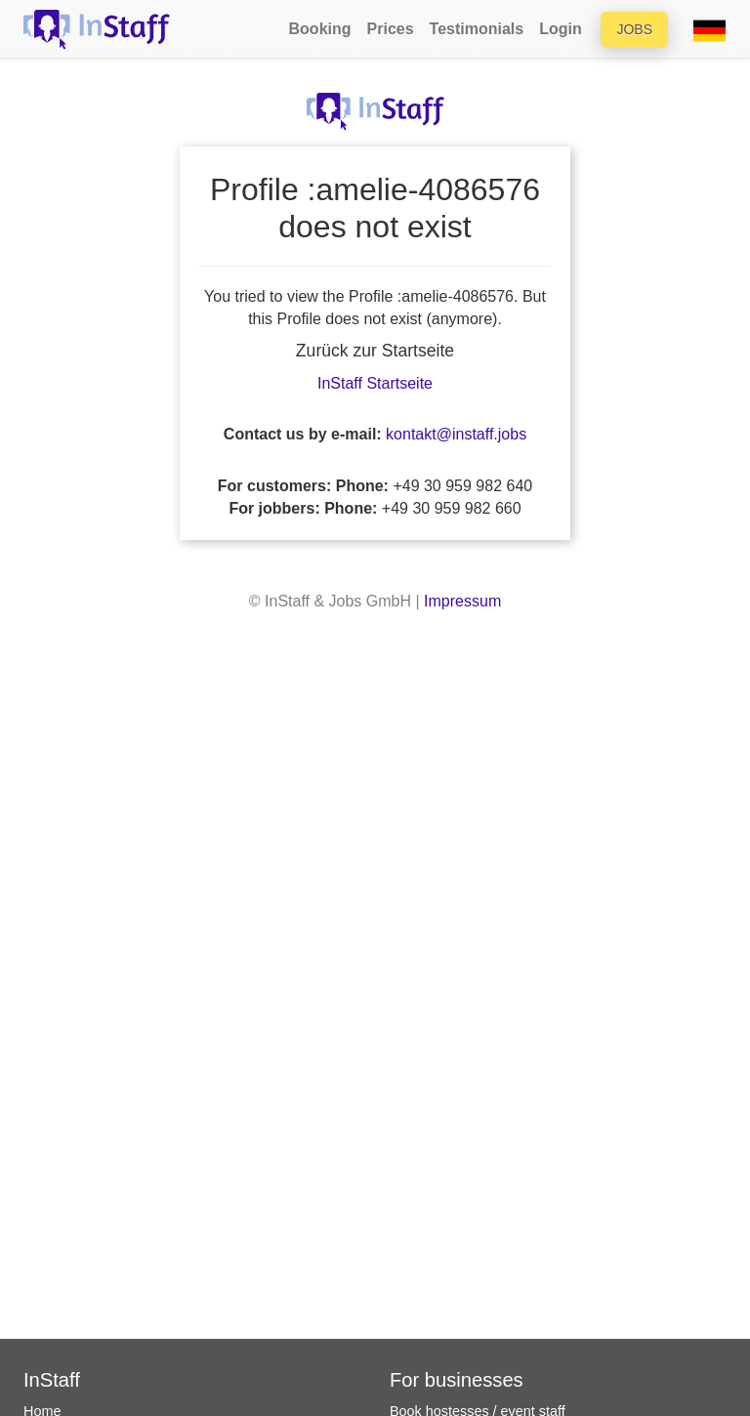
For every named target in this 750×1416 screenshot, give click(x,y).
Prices (390, 29)
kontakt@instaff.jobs (456, 434)
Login (560, 29)
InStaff (51, 1380)
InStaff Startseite (375, 383)
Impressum (462, 601)
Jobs (634, 29)
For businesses (456, 1380)
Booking (320, 29)
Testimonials (477, 29)
